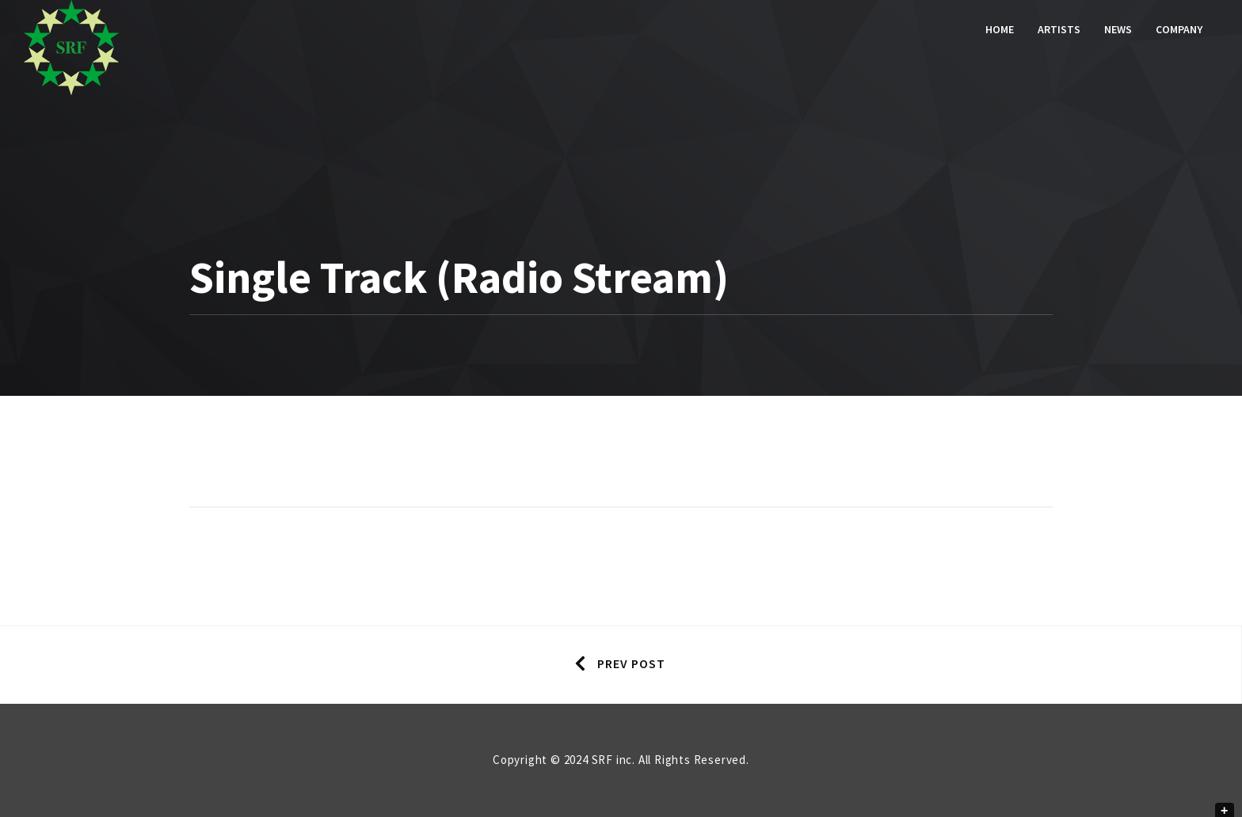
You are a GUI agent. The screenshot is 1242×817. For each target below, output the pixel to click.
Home (999, 29)
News (1118, 29)
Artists (1059, 29)
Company (1179, 29)
